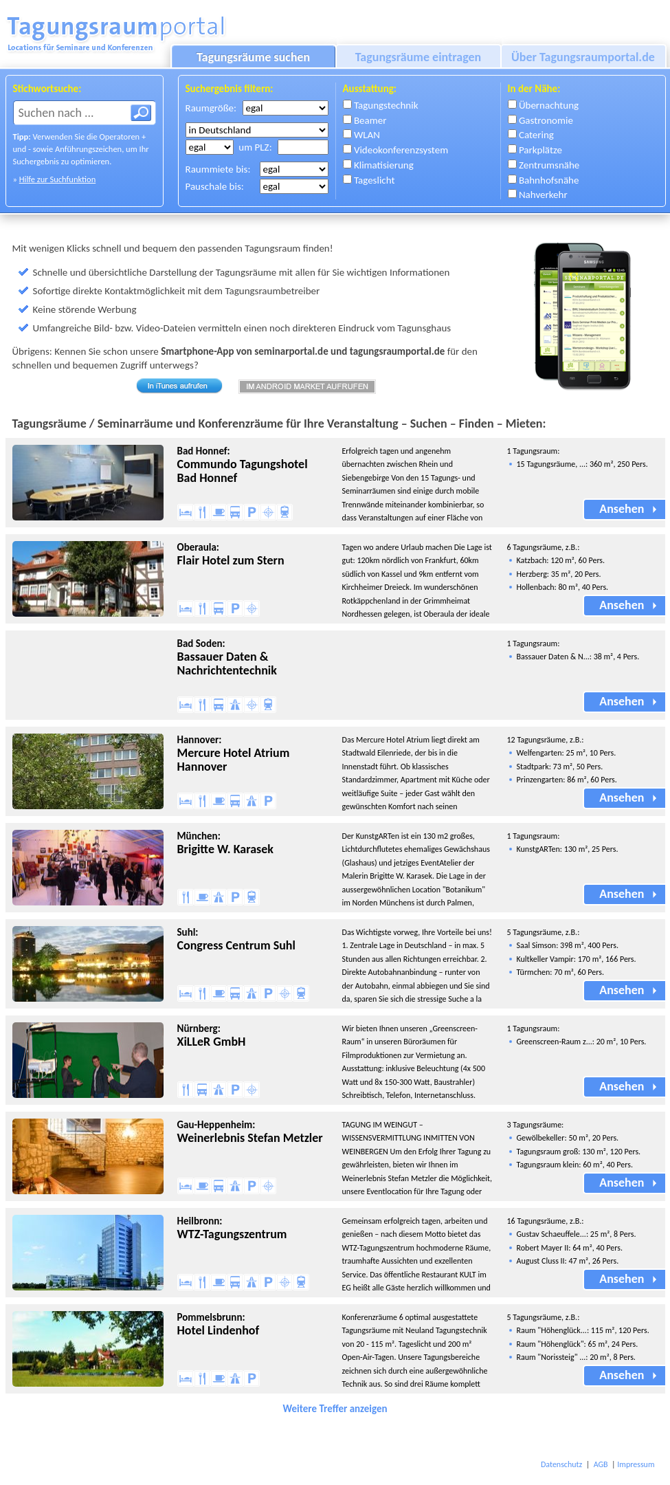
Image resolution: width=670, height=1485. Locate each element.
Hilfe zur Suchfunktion (57, 179)
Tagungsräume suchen (253, 57)
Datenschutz (561, 1464)
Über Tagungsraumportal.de (583, 57)
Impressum (635, 1464)
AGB (601, 1464)
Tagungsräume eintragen (418, 57)
